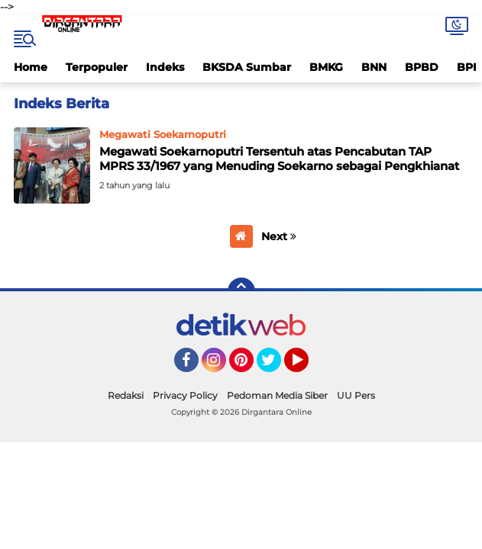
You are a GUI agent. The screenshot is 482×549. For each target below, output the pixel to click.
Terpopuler (97, 67)
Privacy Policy (185, 395)
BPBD (421, 67)
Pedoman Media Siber (277, 395)
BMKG (326, 67)
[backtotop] (241, 291)
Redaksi (126, 395)
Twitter (276, 367)
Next (278, 236)
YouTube (307, 367)
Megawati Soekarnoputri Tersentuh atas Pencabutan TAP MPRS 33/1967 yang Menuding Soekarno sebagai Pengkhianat (279, 159)
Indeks (165, 67)
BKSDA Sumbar (246, 67)
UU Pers (356, 395)
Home (30, 67)
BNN (374, 67)
